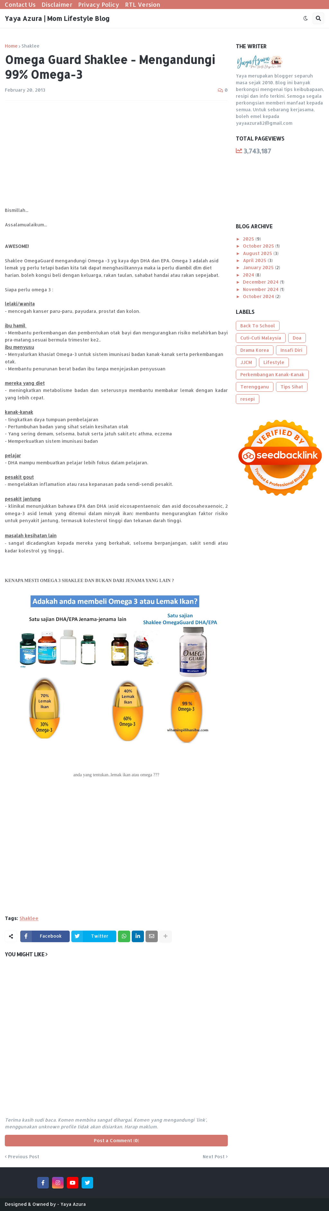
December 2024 (261, 282)
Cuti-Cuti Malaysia (260, 338)
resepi (247, 399)
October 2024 (259, 296)
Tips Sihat (291, 386)
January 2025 (259, 267)
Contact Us (20, 4)
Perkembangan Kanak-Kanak (272, 374)
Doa (297, 338)
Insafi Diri (291, 350)
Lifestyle (273, 362)
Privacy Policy (98, 4)
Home (11, 46)
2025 (249, 238)
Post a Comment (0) (116, 1140)
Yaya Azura (73, 1204)
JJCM (246, 362)
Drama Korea (254, 350)
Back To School (257, 325)
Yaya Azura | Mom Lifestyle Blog (57, 18)
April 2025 (255, 260)
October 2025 (259, 246)
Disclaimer (56, 4)
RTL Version (142, 4)
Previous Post (23, 1156)
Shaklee (31, 46)
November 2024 (261, 289)
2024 (249, 275)
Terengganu (254, 386)
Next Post (214, 1156)
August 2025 (258, 253)
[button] (305, 18)
